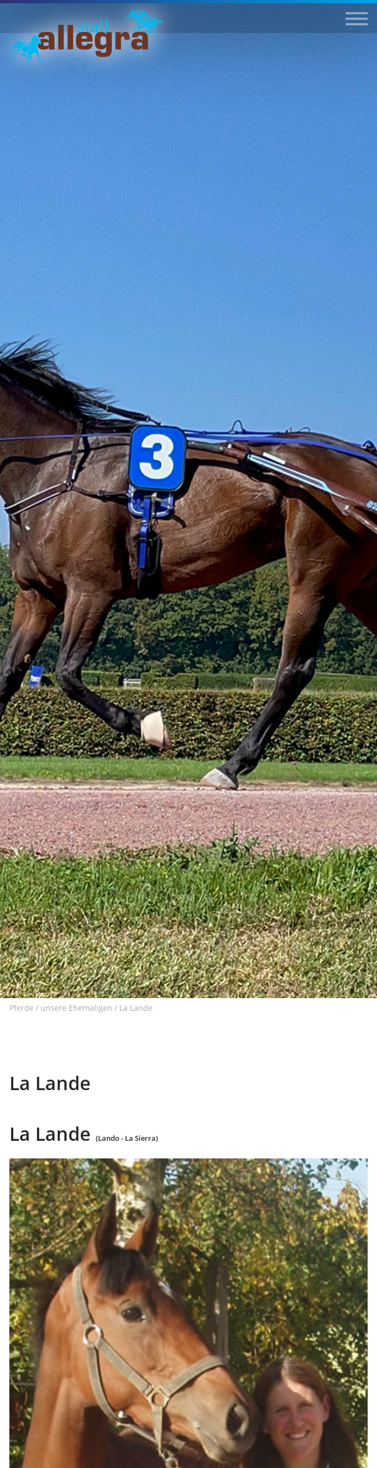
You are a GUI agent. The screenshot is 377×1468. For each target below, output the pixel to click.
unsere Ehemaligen (76, 1008)
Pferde (21, 1008)
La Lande (135, 1008)
